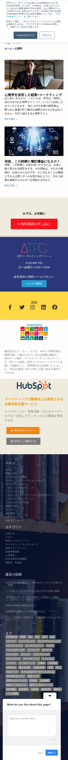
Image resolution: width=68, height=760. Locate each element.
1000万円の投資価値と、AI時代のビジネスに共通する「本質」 (33, 583)
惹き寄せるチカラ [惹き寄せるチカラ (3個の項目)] (15, 676)
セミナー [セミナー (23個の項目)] (46, 650)
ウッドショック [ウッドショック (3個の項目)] (14, 645)
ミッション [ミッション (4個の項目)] (47, 658)
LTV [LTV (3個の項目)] (45, 637)
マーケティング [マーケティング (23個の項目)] (31, 658)
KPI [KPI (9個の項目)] (37, 637)
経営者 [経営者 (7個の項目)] (35, 689)
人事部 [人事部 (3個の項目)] (41, 663)
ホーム (8, 48)
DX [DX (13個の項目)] (30, 637)
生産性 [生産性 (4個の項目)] (33, 680)
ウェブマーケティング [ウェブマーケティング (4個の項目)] (49, 641)
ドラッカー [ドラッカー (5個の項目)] (12, 654)
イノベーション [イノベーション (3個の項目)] (26, 641)
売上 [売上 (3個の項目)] (58, 667)
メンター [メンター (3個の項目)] (11, 663)
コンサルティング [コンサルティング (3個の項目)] (15, 650)
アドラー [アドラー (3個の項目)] (11, 641)
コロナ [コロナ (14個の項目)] (50, 645)
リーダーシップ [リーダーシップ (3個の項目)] (26, 663)
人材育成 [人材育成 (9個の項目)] (52, 663)
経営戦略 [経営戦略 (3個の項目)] (11, 689)
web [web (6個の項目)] (52, 637)
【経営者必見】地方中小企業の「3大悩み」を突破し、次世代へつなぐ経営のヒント (32, 598)
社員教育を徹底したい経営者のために (25, 611)
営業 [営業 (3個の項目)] (50, 667)
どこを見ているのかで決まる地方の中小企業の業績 (32, 591)
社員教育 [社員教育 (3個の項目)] (44, 680)
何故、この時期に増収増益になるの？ (32, 161)
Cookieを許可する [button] (25, 35)
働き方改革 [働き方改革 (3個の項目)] (24, 667)
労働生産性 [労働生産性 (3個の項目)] (39, 667)
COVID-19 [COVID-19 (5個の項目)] (12, 637)
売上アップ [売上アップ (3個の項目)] (12, 672)
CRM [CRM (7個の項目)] (22, 637)
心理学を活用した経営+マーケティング (33, 94)
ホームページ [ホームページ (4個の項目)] (13, 658)
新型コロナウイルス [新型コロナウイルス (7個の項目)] (16, 680)
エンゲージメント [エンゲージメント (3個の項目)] (34, 645)
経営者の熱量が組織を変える (20, 605)
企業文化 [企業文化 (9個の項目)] (11, 667)
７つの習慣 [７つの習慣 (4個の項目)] (12, 693)
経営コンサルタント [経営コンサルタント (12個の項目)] (16, 685)
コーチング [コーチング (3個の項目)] (33, 650)
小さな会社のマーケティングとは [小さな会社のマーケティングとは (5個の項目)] (37, 672)
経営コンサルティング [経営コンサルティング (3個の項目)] (41, 685)
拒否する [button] (47, 35)
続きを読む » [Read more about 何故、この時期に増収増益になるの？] (11, 185)
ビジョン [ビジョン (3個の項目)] (25, 654)
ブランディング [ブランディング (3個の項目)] (41, 654)
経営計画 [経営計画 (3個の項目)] (46, 689)
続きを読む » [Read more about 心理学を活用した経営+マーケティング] (11, 119)
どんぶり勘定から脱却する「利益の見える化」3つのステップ (33, 618)
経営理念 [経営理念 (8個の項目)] (23, 689)
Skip (40, 752)
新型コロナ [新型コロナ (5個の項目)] (33, 676)
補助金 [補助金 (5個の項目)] (57, 689)
